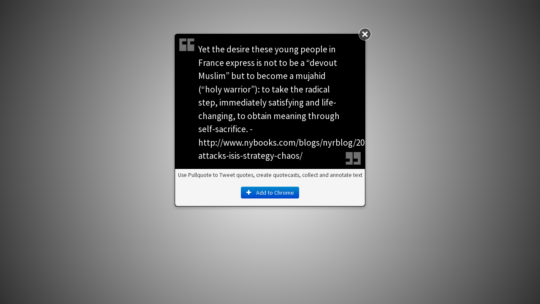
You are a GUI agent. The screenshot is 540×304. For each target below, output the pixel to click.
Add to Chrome (270, 192)
